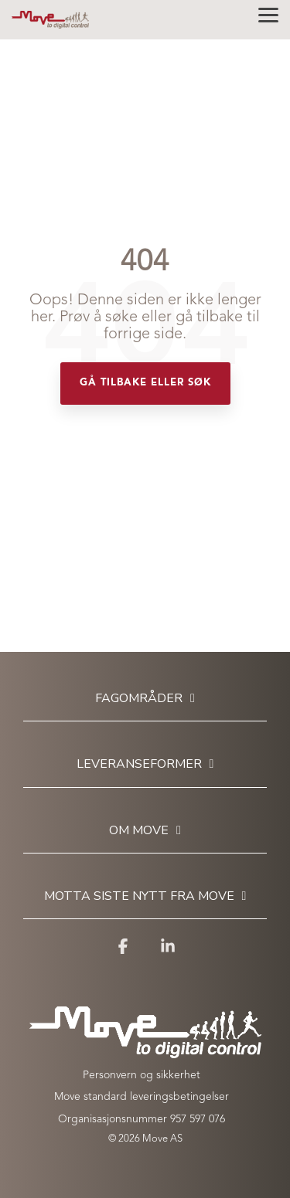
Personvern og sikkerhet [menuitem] (141, 1075)
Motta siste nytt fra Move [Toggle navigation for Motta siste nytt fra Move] (139, 896)
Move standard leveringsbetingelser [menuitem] (141, 1096)
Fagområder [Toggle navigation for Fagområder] (139, 699)
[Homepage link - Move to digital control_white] (145, 1050)
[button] (268, 14)
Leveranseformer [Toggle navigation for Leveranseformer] (139, 764)
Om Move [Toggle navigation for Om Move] (139, 831)
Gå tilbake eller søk (145, 383)
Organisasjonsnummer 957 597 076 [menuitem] (141, 1119)
